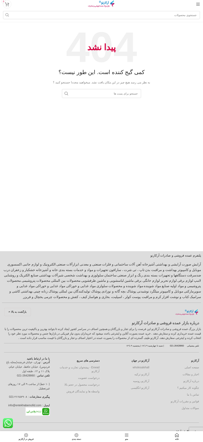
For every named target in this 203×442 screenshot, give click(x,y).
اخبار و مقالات (191, 374)
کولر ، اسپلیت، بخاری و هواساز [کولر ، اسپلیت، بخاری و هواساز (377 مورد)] (109, 297)
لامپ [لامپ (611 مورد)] (197, 281)
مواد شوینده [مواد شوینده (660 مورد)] (152, 286)
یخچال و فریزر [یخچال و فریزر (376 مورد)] (33, 297)
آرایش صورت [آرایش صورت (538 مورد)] (191, 264)
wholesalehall (141, 367)
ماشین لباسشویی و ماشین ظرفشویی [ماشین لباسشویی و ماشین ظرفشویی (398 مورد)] (107, 281)
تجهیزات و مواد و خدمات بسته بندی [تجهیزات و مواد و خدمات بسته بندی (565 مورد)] (83, 270)
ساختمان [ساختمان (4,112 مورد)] (110, 275)
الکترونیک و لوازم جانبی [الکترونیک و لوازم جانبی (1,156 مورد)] (39, 264)
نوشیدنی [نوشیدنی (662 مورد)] (143, 291)
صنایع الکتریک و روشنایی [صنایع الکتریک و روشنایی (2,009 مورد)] (21, 275)
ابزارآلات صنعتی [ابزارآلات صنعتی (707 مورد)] (67, 264)
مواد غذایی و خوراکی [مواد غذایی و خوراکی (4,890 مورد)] (81, 286)
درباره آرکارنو (191, 381)
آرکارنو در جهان (140, 360)
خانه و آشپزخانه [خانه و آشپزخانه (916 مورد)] (47, 270)
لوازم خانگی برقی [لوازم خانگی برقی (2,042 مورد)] (147, 281)
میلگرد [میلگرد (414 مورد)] (154, 291)
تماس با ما (193, 394)
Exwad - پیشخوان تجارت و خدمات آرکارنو (80, 369)
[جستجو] (101, 15)
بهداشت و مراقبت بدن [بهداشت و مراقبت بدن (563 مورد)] (161, 270)
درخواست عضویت (89, 377)
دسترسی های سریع (88, 360)
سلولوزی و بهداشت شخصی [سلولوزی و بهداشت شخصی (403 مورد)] (83, 275)
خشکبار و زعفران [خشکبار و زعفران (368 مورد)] (23, 270)
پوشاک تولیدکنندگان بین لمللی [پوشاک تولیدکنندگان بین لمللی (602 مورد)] (80, 291)
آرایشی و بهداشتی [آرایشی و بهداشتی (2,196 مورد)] (168, 264)
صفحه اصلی (192, 367)
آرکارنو (195, 360)
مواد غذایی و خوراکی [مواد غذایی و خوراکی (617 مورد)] (50, 286)
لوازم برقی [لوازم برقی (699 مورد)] (185, 281)
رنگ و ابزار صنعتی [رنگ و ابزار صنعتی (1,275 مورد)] (130, 275)
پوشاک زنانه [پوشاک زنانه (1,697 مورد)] (49, 291)
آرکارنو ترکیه (141, 374)
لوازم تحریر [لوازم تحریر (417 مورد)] (169, 281)
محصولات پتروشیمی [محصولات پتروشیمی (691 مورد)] (36, 281)
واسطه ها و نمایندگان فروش (83, 391)
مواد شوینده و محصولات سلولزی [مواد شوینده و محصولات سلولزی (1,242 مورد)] (120, 286)
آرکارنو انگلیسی (140, 387)
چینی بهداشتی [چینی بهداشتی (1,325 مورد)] (31, 291)
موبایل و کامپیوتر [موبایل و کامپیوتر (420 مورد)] (171, 291)
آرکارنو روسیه (141, 381)
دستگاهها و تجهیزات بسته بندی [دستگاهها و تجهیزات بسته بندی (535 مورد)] (165, 275)
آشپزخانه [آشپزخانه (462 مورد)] (148, 264)
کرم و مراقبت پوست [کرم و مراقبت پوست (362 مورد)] (146, 297)
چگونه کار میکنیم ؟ (188, 387)
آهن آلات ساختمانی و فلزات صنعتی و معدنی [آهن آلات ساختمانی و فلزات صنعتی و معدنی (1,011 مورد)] (110, 264)
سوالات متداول (190, 408)
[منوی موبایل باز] (198, 4)
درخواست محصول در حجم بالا (82, 384)
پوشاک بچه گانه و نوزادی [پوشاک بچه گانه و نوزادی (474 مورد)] (119, 291)
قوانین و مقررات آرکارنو (185, 401)
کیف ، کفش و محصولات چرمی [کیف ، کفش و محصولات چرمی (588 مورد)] (65, 297)
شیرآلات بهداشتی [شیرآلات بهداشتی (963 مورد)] (51, 275)
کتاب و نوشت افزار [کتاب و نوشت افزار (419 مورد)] (175, 297)
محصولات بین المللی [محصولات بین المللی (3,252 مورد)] (65, 281)
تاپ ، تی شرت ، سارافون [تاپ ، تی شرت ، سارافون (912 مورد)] (127, 270)
